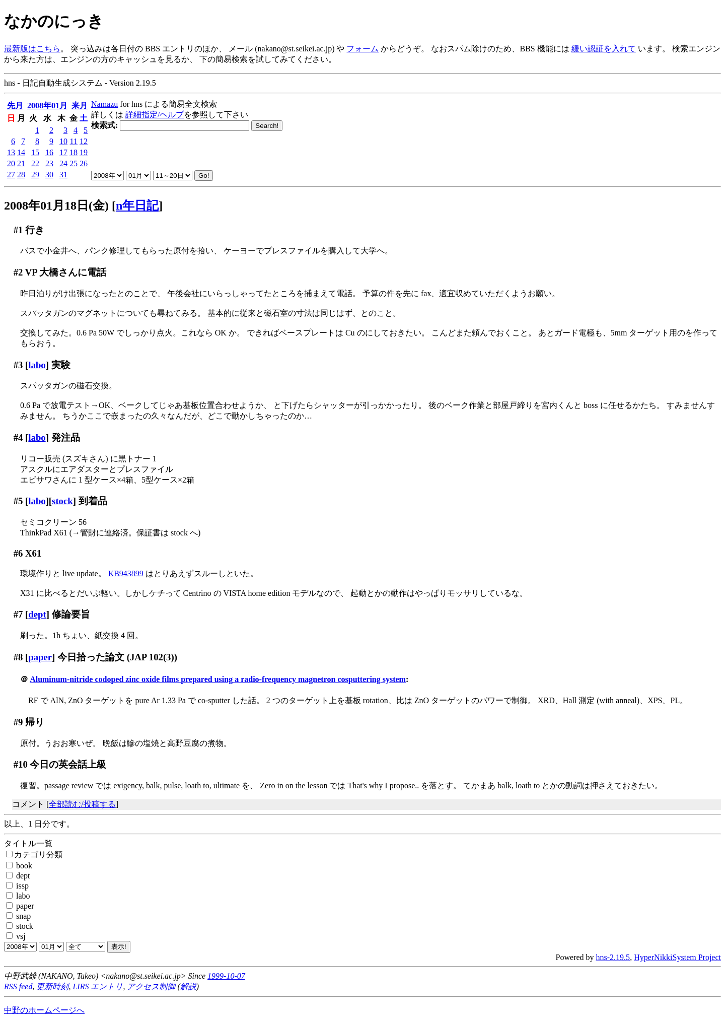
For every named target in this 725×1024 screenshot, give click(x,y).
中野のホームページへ (44, 1010)
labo (36, 365)
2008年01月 (47, 105)
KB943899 (125, 573)
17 (63, 152)
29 (35, 174)
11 (74, 141)
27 (11, 174)
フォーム (362, 48)
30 (49, 174)
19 (84, 152)
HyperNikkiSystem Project (677, 957)
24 (63, 163)
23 (49, 163)
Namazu (104, 104)
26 (84, 163)
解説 (188, 986)
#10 (21, 764)
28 (21, 174)
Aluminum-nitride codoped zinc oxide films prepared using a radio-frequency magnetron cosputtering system (218, 679)
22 (35, 163)
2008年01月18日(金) (56, 205)
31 (63, 174)
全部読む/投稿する (82, 804)
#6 (18, 553)
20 (11, 163)
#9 (18, 722)
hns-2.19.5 (613, 957)
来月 (79, 105)
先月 (15, 105)
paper (40, 657)
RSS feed (18, 986)
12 (84, 141)
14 (21, 152)
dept (37, 614)
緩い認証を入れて (603, 48)
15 (35, 152)
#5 (18, 501)
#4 (18, 437)
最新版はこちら (32, 48)
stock (62, 501)
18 (73, 152)
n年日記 (137, 205)
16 (49, 152)
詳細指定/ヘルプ (154, 114)
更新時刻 (52, 986)
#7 (18, 614)
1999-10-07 (226, 976)
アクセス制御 (151, 986)
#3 (18, 365)
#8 (18, 657)
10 (63, 141)
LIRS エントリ (97, 986)
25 (73, 163)
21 (21, 163)
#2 (18, 272)
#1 (18, 230)
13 (11, 152)
